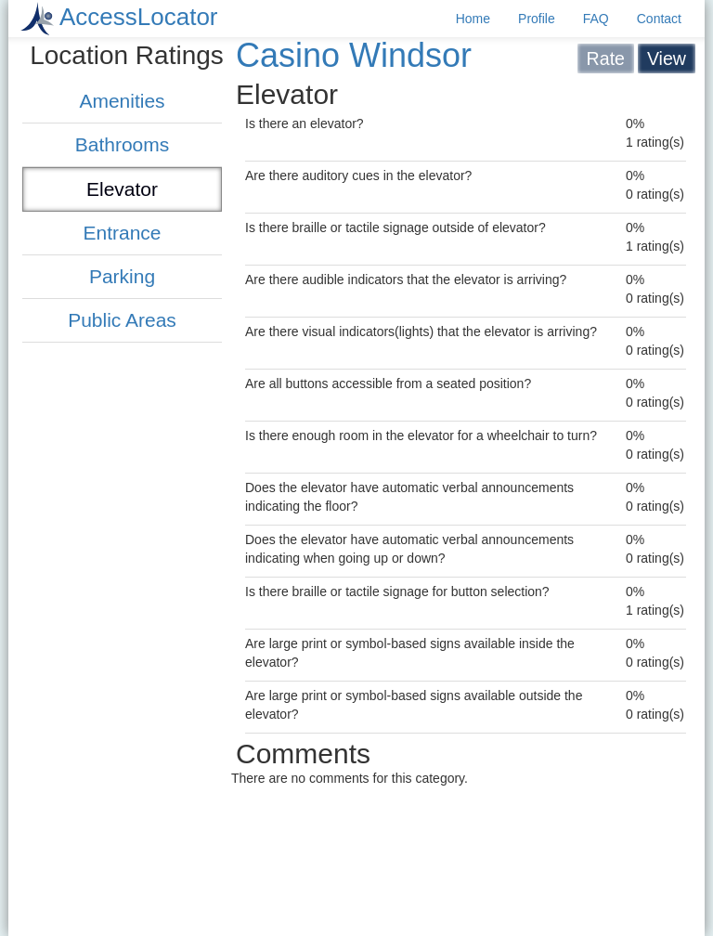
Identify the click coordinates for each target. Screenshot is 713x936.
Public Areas (122, 320)
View (666, 58)
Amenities (121, 100)
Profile (536, 18)
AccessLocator (138, 17)
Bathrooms (122, 144)
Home (473, 18)
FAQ (596, 18)
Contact (659, 18)
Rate (606, 58)
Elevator (122, 189)
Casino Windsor (354, 55)
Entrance (122, 232)
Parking (122, 276)
